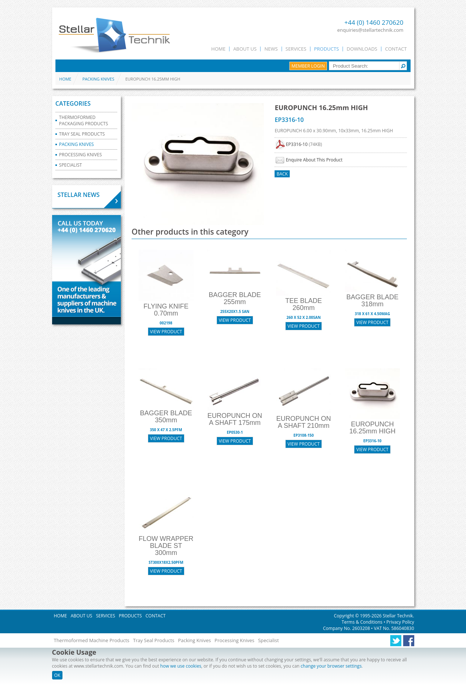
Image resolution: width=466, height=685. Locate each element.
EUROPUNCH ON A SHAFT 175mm (234, 419)
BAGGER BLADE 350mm (166, 416)
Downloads (362, 49)
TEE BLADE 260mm (303, 304)
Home (218, 49)
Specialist (70, 165)
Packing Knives (98, 79)
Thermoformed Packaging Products (83, 120)
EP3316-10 (296, 144)
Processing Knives (80, 154)
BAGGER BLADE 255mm (235, 298)
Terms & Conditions (363, 622)
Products (326, 49)
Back (282, 174)
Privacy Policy (399, 622)
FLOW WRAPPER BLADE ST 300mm (166, 545)
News (271, 49)
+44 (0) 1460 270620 (374, 22)
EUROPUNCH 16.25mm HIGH (372, 427)
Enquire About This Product (314, 160)
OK (57, 675)
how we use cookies (180, 666)
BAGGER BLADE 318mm (372, 300)
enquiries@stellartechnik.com (370, 30)
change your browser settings (331, 666)
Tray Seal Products (82, 134)
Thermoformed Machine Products (92, 640)
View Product (166, 331)
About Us (244, 49)
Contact (396, 49)
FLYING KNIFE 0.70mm (165, 310)
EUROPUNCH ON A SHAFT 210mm (303, 422)
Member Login (308, 66)
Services (296, 49)
